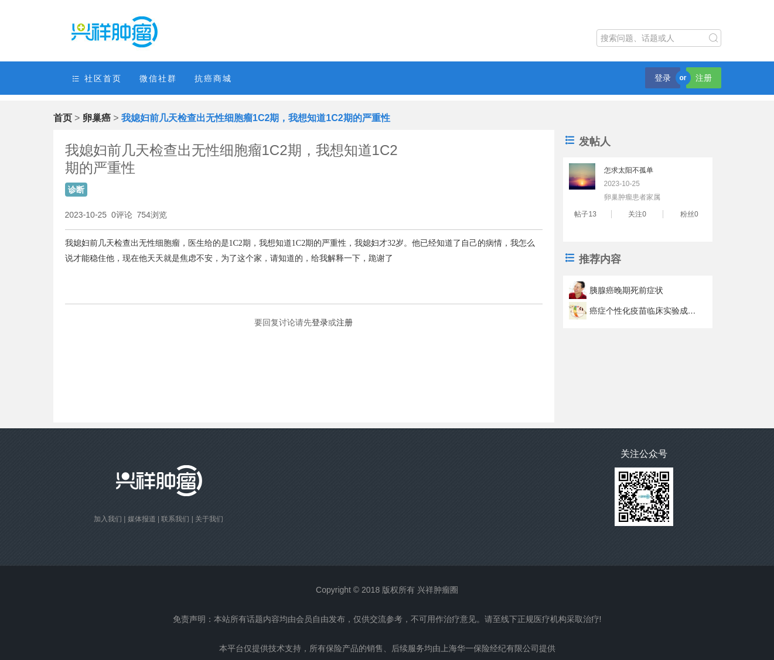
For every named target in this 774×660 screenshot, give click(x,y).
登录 (662, 77)
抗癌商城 (213, 78)
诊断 (76, 189)
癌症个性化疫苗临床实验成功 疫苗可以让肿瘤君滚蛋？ (644, 310)
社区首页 (96, 79)
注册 (703, 77)
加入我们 (108, 519)
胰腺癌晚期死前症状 (626, 290)
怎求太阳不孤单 (628, 170)
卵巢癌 (97, 118)
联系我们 (175, 519)
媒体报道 (142, 519)
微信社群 (158, 78)
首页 (62, 118)
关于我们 (209, 519)
